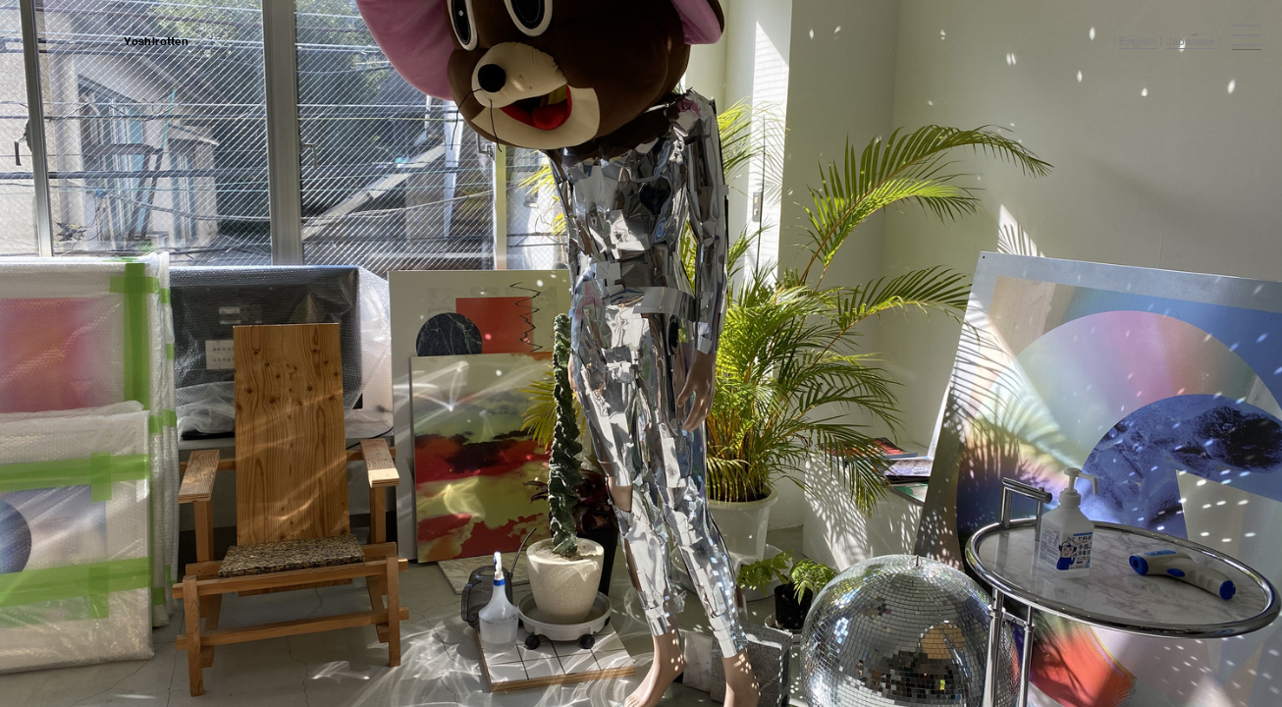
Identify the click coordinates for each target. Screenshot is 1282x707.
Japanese (1190, 41)
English (1137, 41)
